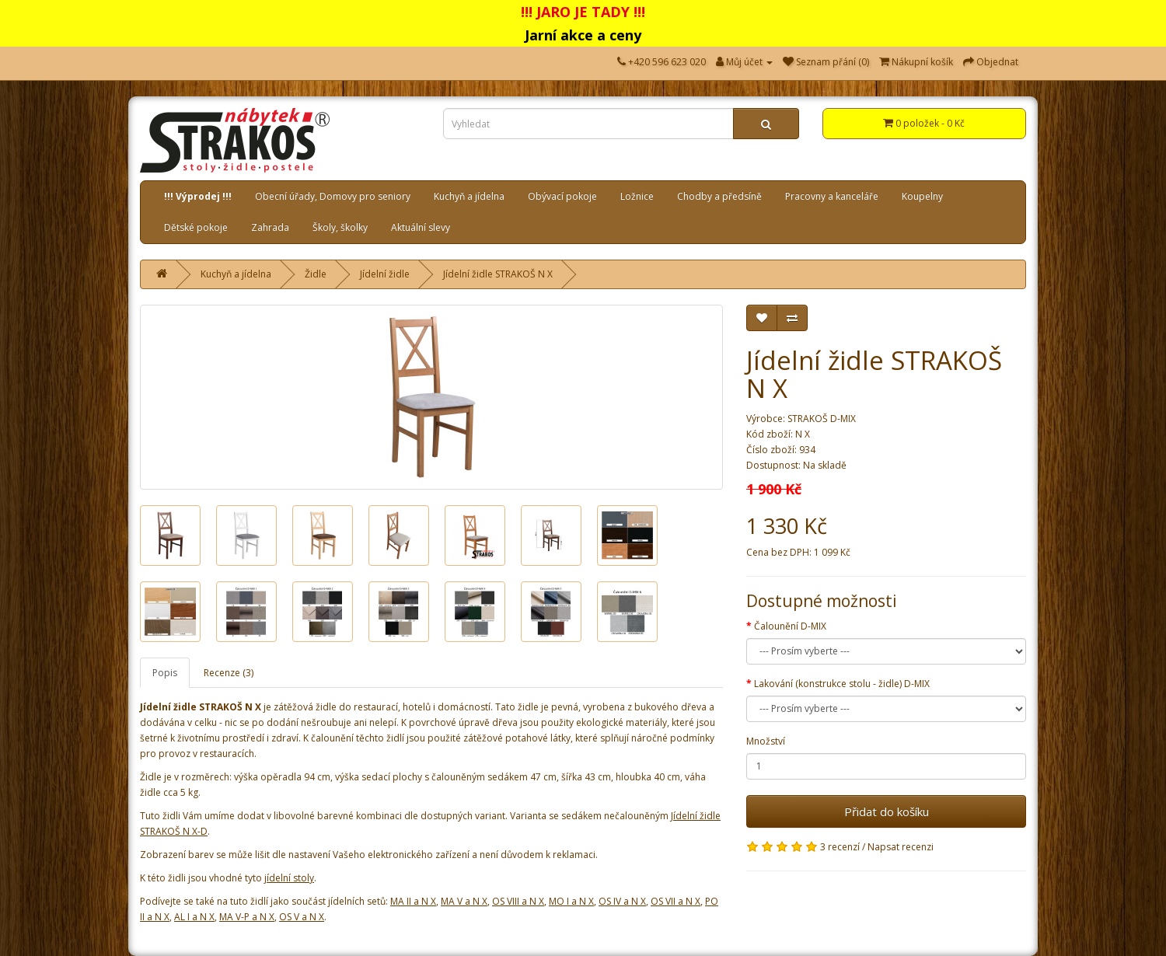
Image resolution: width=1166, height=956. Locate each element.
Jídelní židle (385, 274)
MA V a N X (464, 901)
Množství (765, 741)
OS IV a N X (622, 901)
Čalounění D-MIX (790, 626)
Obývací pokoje (562, 196)
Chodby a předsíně (719, 196)
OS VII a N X (675, 901)
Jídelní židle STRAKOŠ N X (498, 274)
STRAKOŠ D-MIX (821, 418)
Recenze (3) (228, 672)
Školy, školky (340, 227)
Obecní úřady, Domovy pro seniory (332, 196)
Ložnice (637, 196)
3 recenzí (840, 846)
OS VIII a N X (518, 901)
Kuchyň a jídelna (469, 196)
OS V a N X (301, 916)
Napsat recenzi (901, 846)
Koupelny (922, 196)
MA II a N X (413, 901)
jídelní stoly (289, 877)
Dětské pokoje (196, 227)
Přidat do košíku (886, 811)
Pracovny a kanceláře (831, 196)
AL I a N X (194, 916)
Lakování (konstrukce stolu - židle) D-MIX (842, 683)
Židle (315, 274)
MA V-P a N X (246, 916)
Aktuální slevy (420, 227)
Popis (164, 672)
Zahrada (270, 227)
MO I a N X (571, 901)
